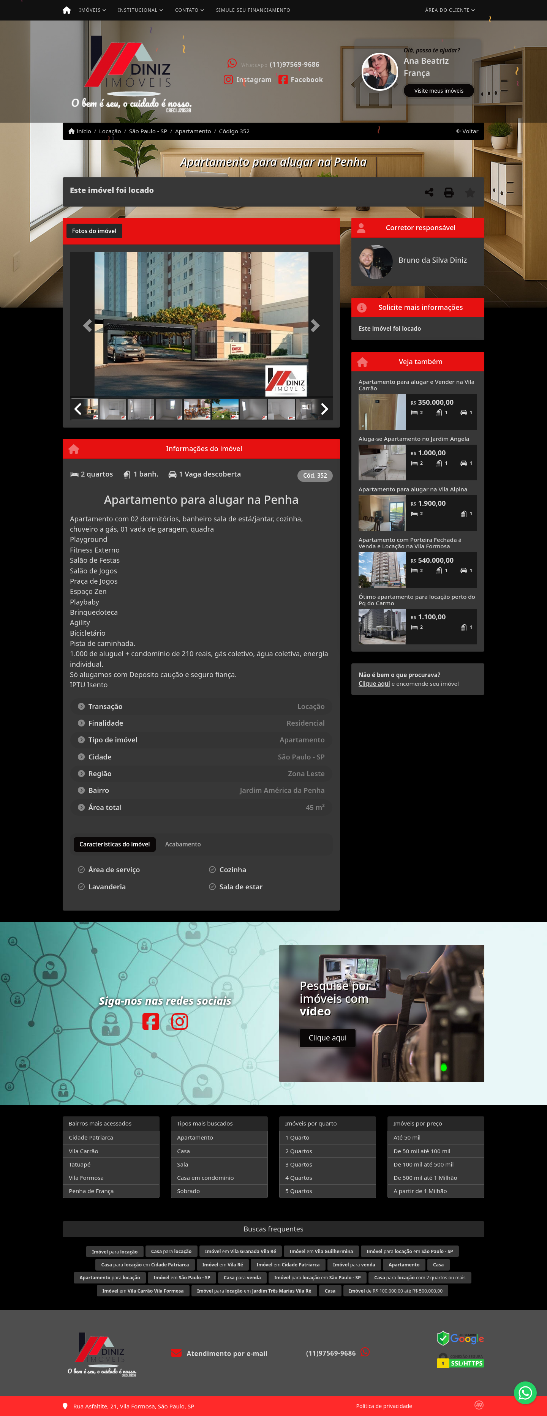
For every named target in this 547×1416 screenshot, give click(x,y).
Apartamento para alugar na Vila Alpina (413, 489)
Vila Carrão (83, 1151)
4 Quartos (298, 1177)
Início (79, 131)
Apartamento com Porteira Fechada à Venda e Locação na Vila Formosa (410, 543)
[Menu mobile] (67, 10)
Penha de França (91, 1191)
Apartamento (193, 131)
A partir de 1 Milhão (420, 1191)
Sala (182, 1164)
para (115, 1252)
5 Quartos (298, 1191)
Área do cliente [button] (447, 10)
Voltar (467, 131)
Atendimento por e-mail (219, 1353)
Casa (183, 1151)
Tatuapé (79, 1164)
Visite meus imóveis (438, 90)
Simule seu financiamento (253, 10)
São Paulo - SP (148, 131)
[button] (355, 71)
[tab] (94, 231)
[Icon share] (248, 79)
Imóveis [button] (90, 10)
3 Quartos (298, 1164)
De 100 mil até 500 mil (424, 1164)
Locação (110, 131)
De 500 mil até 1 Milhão (425, 1177)
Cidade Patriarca (91, 1137)
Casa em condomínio (205, 1177)
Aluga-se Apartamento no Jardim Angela (414, 438)
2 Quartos (298, 1151)
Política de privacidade (384, 1406)
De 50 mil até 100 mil (422, 1151)
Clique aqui (374, 683)
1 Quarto (297, 1137)
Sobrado (188, 1191)
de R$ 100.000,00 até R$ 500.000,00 (396, 1291)
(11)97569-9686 (294, 64)
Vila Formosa (86, 1177)
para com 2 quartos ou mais (419, 1277)
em (240, 1251)
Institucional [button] (138, 10)
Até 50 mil (407, 1137)
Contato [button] (187, 10)
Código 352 (234, 131)
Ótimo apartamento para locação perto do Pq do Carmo (417, 600)
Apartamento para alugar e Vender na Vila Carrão (416, 385)
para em (410, 1251)
